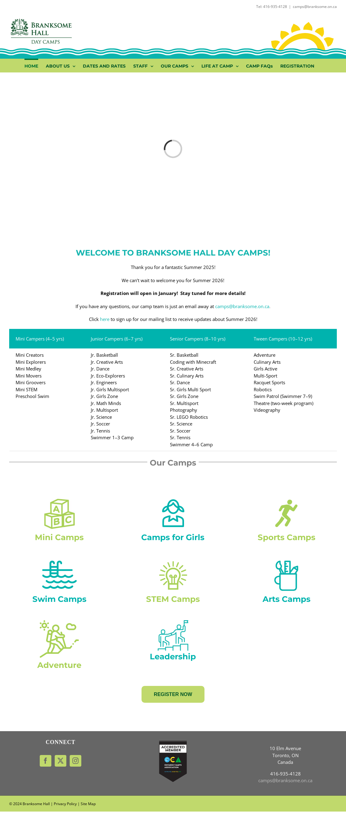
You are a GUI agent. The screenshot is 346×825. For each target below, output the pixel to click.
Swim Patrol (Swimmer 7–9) (283, 396)
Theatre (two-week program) (283, 403)
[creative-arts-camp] (286, 560)
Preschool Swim (32, 396)
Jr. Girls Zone (104, 396)
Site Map (88, 803)
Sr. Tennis (180, 437)
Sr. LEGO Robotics (189, 417)
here (104, 319)
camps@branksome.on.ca (315, 6)
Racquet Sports (269, 382)
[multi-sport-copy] (286, 498)
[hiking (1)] (59, 622)
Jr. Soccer (100, 424)
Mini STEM (26, 389)
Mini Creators (30, 355)
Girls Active (265, 369)
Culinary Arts (267, 362)
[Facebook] (45, 761)
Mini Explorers (31, 362)
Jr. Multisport (105, 410)
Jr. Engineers (104, 382)
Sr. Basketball (184, 355)
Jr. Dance (100, 369)
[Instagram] (75, 761)
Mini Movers (29, 376)
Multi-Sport (265, 376)
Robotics (263, 389)
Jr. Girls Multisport (110, 389)
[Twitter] (60, 761)
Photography (183, 410)
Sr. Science (181, 424)
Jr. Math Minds (106, 403)
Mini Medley (28, 369)
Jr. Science (101, 417)
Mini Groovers (31, 382)
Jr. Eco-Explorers (108, 376)
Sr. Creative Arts (186, 369)
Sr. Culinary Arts (187, 376)
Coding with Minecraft (193, 362)
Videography (267, 410)
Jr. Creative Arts (107, 362)
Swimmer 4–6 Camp (191, 444)
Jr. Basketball (104, 355)
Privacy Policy (65, 803)
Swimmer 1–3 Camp (112, 437)
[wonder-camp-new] (172, 560)
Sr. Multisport (184, 403)
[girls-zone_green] (172, 498)
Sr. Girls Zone (184, 396)
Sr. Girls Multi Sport (190, 389)
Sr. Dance (180, 382)
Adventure (264, 355)
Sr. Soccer (180, 431)
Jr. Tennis (100, 431)
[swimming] (59, 560)
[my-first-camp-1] (59, 498)
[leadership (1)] (173, 622)
